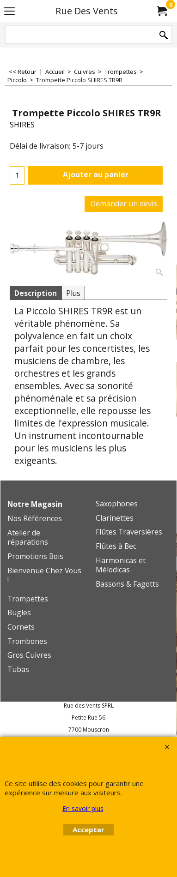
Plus (73, 293)
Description (35, 293)
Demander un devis (123, 203)
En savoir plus (83, 808)
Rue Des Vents (86, 11)
